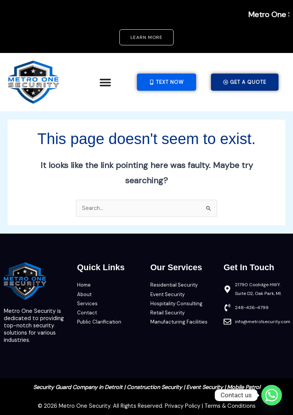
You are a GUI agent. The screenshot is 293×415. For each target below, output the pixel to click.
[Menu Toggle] (105, 82)
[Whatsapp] (271, 395)
